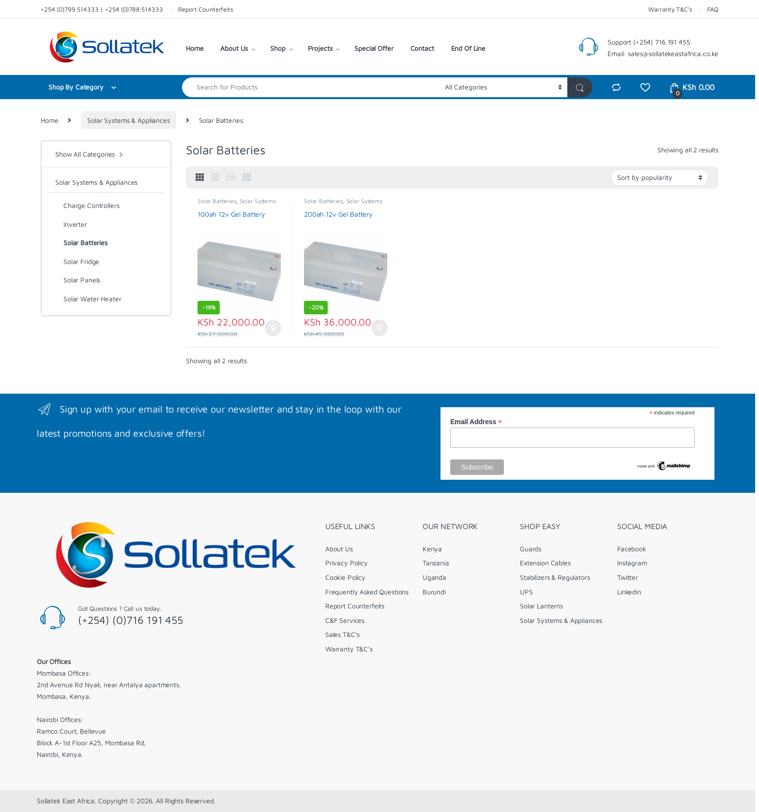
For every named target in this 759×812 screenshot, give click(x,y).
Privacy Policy (346, 563)
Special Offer (373, 48)
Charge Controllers (87, 205)
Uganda (434, 577)
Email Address (476, 421)
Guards (530, 549)
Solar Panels (77, 280)
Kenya (432, 549)
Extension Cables (545, 563)
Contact (422, 48)
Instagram (632, 563)
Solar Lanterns (541, 606)
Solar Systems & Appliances (128, 120)
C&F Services (344, 620)
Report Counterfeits (205, 9)
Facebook (631, 549)
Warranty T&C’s (670, 9)
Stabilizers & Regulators (555, 577)
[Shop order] (660, 177)
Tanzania (436, 563)
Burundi (434, 592)
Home (194, 48)
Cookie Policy (345, 577)
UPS (526, 592)
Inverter (71, 224)
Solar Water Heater (88, 299)
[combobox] (311, 87)
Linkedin (629, 592)
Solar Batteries (216, 201)
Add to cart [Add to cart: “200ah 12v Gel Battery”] (379, 328)
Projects (320, 48)
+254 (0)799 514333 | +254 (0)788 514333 (102, 9)
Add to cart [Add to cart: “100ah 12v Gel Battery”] (273, 328)
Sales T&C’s (342, 634)
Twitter (627, 577)
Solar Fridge (77, 261)
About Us (234, 48)
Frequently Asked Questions (367, 592)
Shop (277, 48)
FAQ (712, 9)
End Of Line (468, 48)
